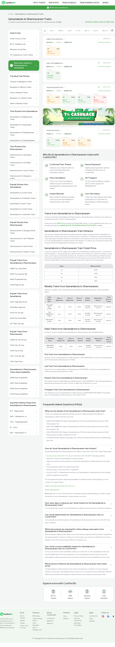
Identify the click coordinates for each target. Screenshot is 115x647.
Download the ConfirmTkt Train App (59, 456)
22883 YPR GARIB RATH (56, 39)
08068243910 (54, 490)
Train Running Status (89, 3)
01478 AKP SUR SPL (54, 130)
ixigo (65, 616)
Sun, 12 (95, 30)
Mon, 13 (105, 30)
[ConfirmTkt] (6, 615)
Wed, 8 (60, 30)
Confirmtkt (93, 616)
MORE (106, 3)
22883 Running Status (104, 42)
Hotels (22, 623)
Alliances (50, 623)
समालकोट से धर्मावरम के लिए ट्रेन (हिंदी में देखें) (99, 22)
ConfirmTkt (84, 456)
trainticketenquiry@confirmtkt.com (62, 486)
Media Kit (50, 621)
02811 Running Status (104, 66)
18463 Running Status (104, 90)
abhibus (66, 618)
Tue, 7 (52, 30)
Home (11, 14)
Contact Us (51, 618)
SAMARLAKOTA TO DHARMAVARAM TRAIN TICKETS (78, 225)
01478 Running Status (104, 133)
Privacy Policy (79, 616)
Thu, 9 (70, 30)
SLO (51, 42)
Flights (22, 620)
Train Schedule (69, 3)
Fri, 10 (78, 30)
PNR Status (54, 3)
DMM (70, 42)
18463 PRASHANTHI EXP (56, 87)
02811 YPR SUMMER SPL (56, 63)
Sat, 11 (87, 30)
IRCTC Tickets (39, 3)
